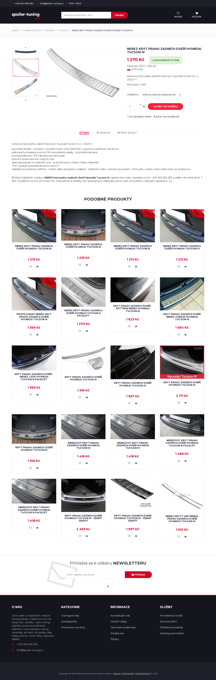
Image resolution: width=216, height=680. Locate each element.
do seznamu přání (139, 116)
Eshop (15, 30)
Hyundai (50, 30)
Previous (25, 47)
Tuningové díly (32, 30)
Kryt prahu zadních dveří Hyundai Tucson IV (83, 378)
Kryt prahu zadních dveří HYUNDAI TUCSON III (182, 383)
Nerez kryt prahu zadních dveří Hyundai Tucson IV (182, 247)
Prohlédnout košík (171, 615)
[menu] (196, 15)
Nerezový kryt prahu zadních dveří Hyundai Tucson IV (132, 445)
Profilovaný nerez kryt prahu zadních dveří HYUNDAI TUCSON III (34, 317)
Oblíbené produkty (171, 627)
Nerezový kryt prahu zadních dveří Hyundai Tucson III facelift (182, 443)
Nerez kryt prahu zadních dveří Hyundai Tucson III (83, 245)
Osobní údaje (119, 621)
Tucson (63, 30)
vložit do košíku (163, 106)
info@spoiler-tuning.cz (50, 3)
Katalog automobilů (172, 633)
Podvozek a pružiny (73, 627)
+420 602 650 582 (22, 3)
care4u (117, 673)
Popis (84, 132)
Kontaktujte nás (120, 615)
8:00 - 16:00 (74, 3)
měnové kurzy (142, 673)
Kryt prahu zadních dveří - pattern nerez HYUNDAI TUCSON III (132, 308)
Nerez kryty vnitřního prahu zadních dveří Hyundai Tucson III (182, 519)
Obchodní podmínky (123, 627)
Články (115, 639)
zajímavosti (128, 673)
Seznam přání (168, 621)
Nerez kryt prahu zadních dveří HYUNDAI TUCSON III (34, 247)
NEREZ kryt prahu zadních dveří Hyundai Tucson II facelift (83, 313)
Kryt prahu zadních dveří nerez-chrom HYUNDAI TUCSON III (182, 317)
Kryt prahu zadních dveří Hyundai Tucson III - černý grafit (83, 518)
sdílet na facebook (166, 116)
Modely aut (117, 633)
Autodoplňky (69, 621)
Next (25, 100)
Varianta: (154, 94)
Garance (103, 132)
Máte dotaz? (127, 132)
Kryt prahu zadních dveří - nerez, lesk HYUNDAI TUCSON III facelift (34, 377)
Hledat (119, 15)
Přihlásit (138, 574)
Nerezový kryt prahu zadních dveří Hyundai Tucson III (83, 445)
